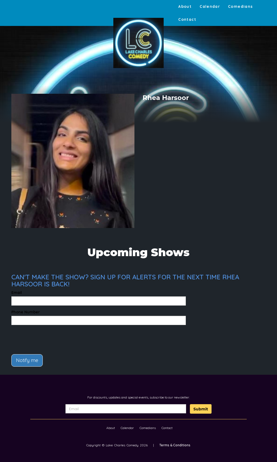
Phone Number (25, 312)
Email (16, 292)
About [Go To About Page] (185, 6)
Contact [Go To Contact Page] (187, 19)
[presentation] (43, 337)
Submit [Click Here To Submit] (200, 409)
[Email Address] (125, 408)
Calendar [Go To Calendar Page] (210, 6)
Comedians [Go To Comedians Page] (240, 6)
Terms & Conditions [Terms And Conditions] (174, 445)
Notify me (27, 360)
